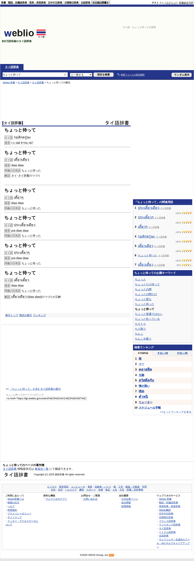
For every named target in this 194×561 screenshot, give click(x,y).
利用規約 (12, 510)
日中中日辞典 (55, 2)
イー (141, 364)
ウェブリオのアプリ (56, 499)
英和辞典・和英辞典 (169, 506)
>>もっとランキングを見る (175, 412)
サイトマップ (15, 517)
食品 (107, 490)
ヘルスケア (71, 490)
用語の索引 (25, 315)
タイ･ (14, 175)
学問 (144, 487)
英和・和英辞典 (37, 2)
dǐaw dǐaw (17, 285)
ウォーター (146, 402)
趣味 (81, 490)
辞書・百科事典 (135, 490)
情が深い (144, 385)
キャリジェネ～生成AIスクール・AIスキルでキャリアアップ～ (173, 543)
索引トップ (11, 315)
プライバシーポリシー (19, 513)
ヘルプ (11, 506)
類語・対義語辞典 (17, 2)
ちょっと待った (31, 170)
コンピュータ (78, 487)
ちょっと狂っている (147, 318)
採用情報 (126, 506)
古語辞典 (85, 2)
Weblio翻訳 (165, 510)
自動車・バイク (103, 487)
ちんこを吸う (143, 338)
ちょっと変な (143, 299)
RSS (111, 555)
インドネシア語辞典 (169, 524)
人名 (114, 490)
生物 (100, 490)
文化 (53, 490)
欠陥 (141, 375)
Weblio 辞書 (9, 82)
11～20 (162, 352)
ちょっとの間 (143, 289)
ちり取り (140, 328)
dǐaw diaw (17, 165)
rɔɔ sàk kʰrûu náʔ (22, 142)
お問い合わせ (90, 499)
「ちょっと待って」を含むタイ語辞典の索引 (35, 388)
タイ (21, 175)
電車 (90, 487)
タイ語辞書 (38, 82)
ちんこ (139, 333)
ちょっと (140, 279)
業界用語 (64, 487)
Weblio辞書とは (16, 499)
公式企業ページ (129, 499)
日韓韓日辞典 (71, 2)
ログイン (171, 2)
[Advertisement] (130, 35)
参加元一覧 (42, 468)
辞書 (3, 2)
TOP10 (142, 353)
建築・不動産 (132, 487)
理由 (141, 391)
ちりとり (140, 323)
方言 (122, 490)
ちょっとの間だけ (146, 294)
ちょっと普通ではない (149, 314)
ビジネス (52, 487)
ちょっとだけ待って (147, 284)
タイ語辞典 (12, 67)
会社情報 (126, 502)
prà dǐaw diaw (20, 230)
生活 (60, 490)
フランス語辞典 (167, 521)
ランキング (39, 315)
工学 (120, 487)
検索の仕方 (13, 502)
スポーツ (91, 490)
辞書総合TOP (186, 2)
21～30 (182, 352)
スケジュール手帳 (150, 407)
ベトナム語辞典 (167, 532)
